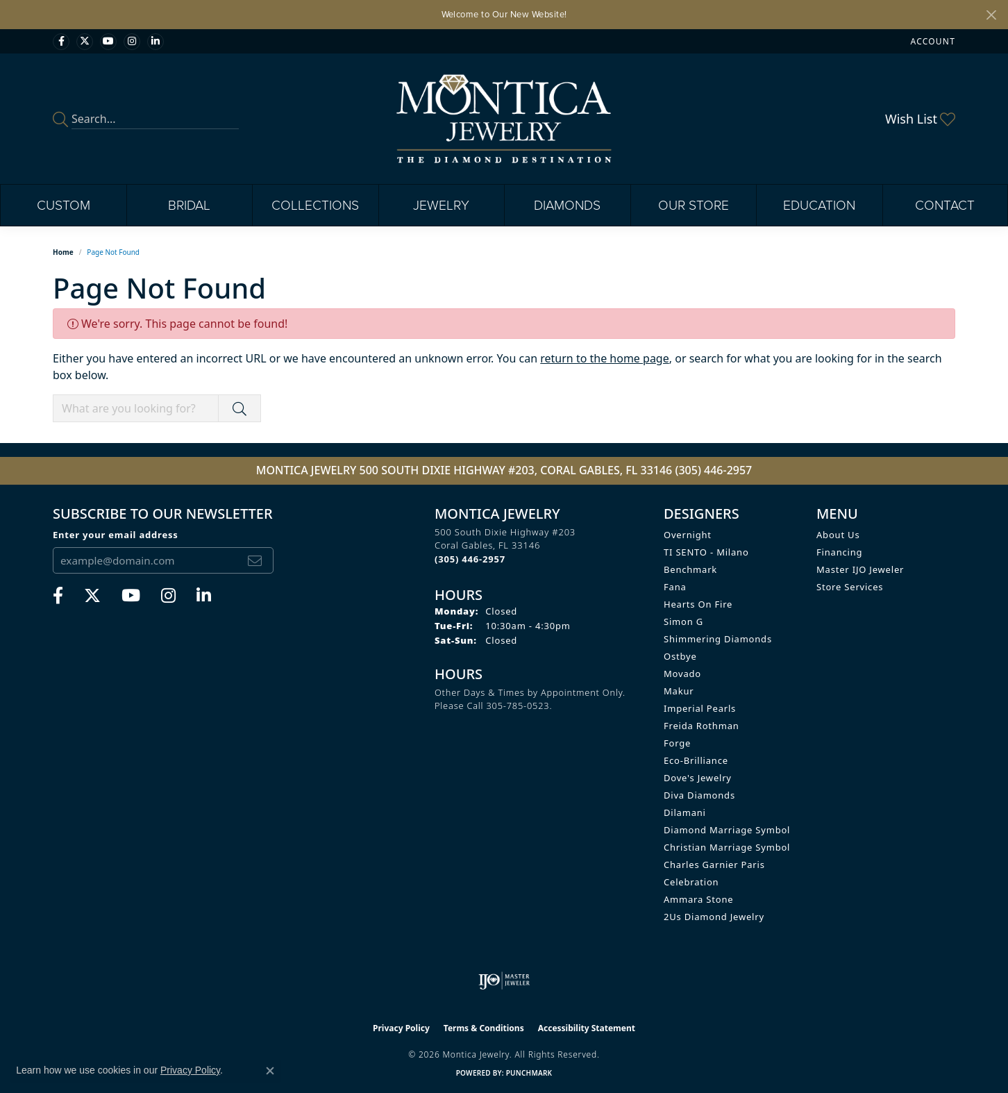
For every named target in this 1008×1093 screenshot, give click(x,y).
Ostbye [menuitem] (680, 656)
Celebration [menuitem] (691, 882)
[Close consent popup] (270, 1071)
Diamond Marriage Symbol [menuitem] (727, 830)
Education (819, 205)
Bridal (189, 205)
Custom (63, 205)
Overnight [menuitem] (688, 534)
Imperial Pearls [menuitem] (700, 708)
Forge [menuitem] (677, 743)
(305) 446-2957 (713, 470)
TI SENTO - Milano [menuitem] (706, 552)
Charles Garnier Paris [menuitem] (714, 864)
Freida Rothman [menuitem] (701, 725)
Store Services (849, 587)
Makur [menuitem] (679, 691)
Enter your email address (115, 534)
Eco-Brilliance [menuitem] (696, 760)
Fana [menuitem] (675, 587)
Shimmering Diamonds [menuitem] (718, 639)
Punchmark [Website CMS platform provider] (529, 1073)
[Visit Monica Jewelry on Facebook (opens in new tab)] (61, 41)
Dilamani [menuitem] (685, 812)
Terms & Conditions (484, 1028)
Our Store (693, 205)
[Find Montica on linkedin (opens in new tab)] (155, 41)
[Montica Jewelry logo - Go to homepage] (504, 118)
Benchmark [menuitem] (690, 569)
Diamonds (567, 205)
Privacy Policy (401, 1028)
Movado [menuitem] (682, 673)
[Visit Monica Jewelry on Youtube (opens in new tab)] (108, 41)
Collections (315, 205)
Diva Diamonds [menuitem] (699, 795)
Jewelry (441, 205)
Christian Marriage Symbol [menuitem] (727, 847)
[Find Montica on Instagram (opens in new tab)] (132, 41)
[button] (931, 41)
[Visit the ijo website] (504, 980)
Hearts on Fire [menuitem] (698, 604)
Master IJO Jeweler (860, 569)
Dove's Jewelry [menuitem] (698, 777)
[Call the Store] (470, 559)
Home (63, 252)
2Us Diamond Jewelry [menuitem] (714, 916)
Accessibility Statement (586, 1028)
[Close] (991, 15)
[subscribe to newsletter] (255, 560)
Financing (839, 552)
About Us (837, 534)
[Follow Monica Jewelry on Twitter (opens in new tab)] (84, 41)
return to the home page (604, 358)
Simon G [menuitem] (683, 621)
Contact (945, 205)
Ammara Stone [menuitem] (698, 899)
